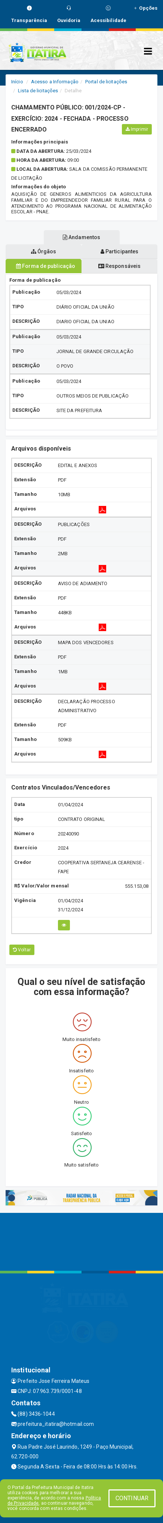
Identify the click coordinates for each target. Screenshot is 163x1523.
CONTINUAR (132, 1498)
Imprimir (137, 129)
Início (17, 81)
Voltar (22, 949)
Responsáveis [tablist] (119, 266)
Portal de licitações (106, 81)
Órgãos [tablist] (43, 251)
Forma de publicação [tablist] (45, 266)
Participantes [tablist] (120, 251)
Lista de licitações (38, 90)
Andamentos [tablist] (81, 237)
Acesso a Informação (55, 81)
